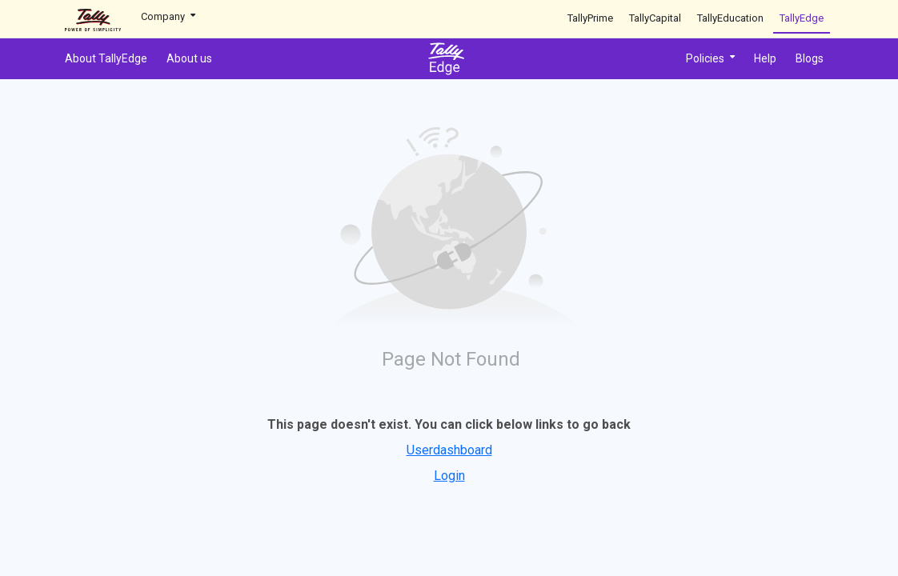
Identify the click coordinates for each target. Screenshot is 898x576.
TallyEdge (802, 18)
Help (765, 58)
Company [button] (168, 16)
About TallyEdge (106, 58)
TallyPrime (590, 18)
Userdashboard (449, 450)
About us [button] (189, 58)
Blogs (810, 58)
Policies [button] (710, 58)
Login (449, 475)
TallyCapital (655, 18)
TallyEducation (730, 18)
